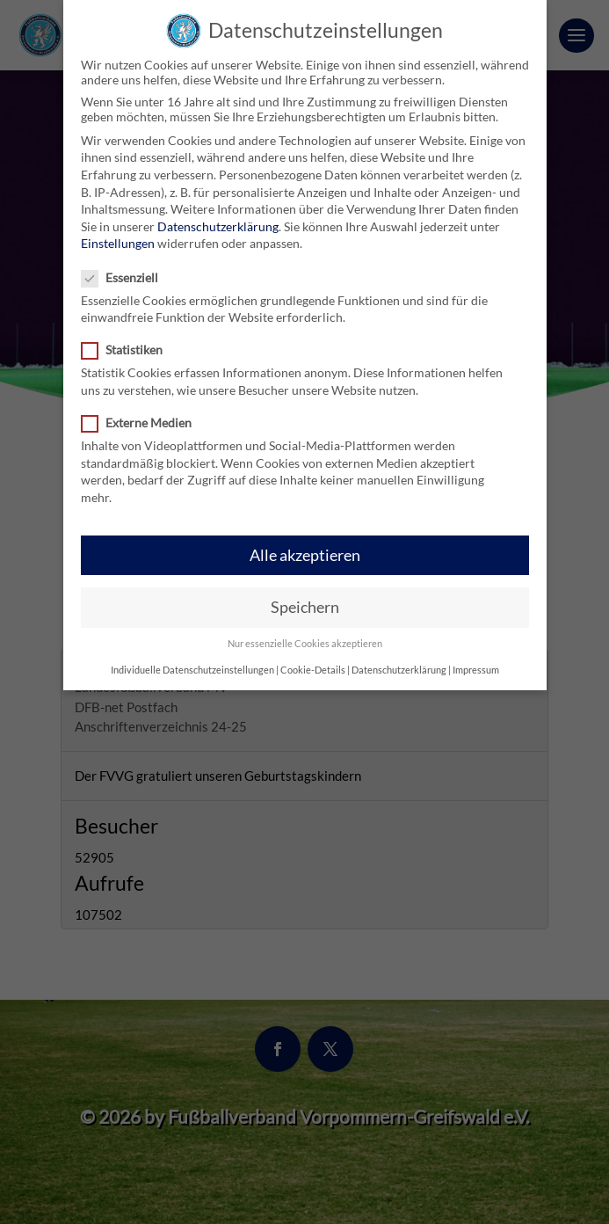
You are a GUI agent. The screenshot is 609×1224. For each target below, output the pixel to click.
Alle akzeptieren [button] (305, 544)
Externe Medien (144, 411)
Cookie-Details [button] (312, 658)
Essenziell (127, 266)
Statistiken (129, 338)
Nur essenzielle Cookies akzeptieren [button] (305, 632)
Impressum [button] (476, 658)
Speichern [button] (305, 595)
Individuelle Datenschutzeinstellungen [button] (192, 658)
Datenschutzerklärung (218, 215)
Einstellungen (118, 231)
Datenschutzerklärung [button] (399, 658)
